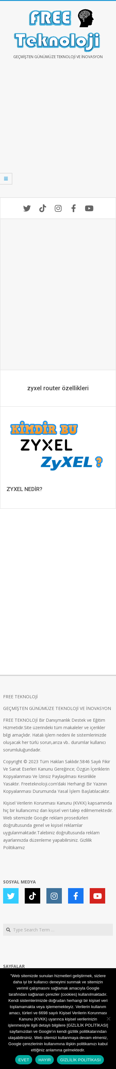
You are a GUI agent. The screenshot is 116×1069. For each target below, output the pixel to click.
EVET (23, 1060)
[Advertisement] (58, 133)
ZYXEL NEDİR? (24, 489)
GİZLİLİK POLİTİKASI (80, 1060)
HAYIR (44, 1060)
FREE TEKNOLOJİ (20, 696)
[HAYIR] (108, 1019)
